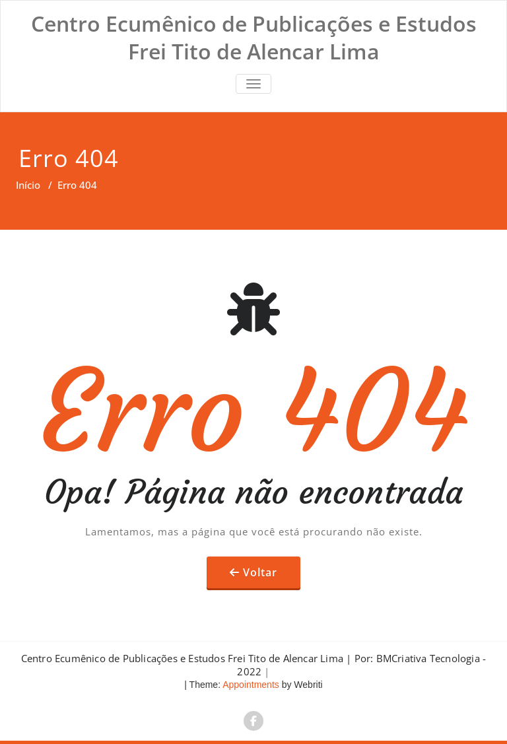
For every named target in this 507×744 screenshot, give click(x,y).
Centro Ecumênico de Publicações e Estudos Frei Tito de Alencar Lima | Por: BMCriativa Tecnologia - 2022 (254, 665)
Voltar (260, 572)
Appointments (249, 684)
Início (28, 184)
